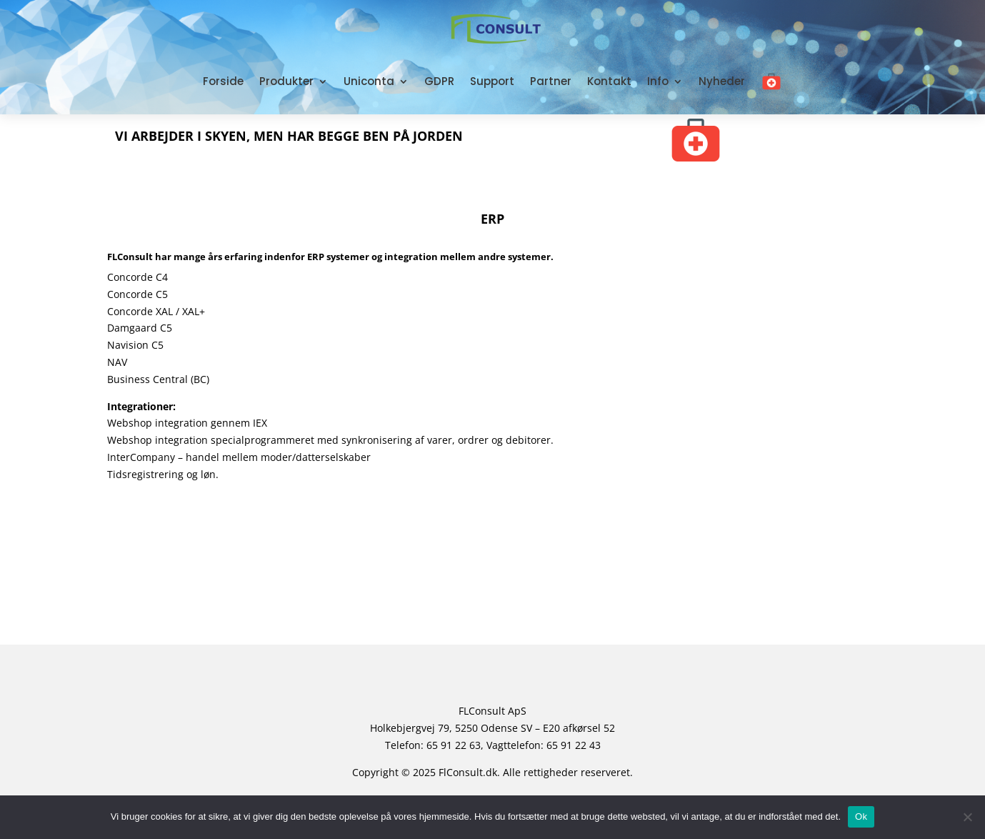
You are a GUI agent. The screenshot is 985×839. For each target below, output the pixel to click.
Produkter (286, 81)
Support (492, 81)
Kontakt (609, 81)
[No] (967, 817)
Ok (861, 816)
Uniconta (369, 81)
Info (658, 81)
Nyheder (722, 81)
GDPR (439, 81)
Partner (550, 81)
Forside (223, 81)
